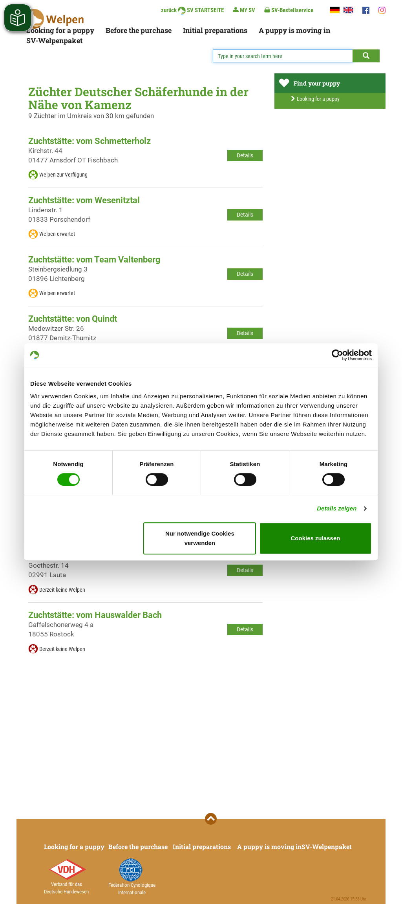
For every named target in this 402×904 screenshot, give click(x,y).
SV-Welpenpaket (54, 40)
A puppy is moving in (294, 30)
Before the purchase (139, 30)
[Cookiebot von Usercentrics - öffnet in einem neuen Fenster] (337, 355)
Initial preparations (215, 30)
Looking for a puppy (60, 30)
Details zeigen (336, 508)
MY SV (244, 10)
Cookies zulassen (315, 538)
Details (245, 155)
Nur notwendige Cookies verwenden (199, 538)
